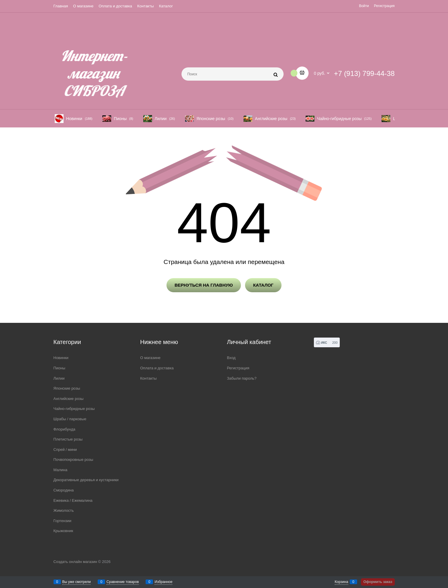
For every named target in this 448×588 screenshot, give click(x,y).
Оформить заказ (377, 582)
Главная (61, 6)
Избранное (163, 581)
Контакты (145, 6)
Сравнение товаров (122, 581)
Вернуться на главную (203, 285)
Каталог (166, 6)
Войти (364, 6)
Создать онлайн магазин (75, 561)
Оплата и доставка (115, 6)
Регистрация (384, 6)
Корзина (341, 581)
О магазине (83, 6)
